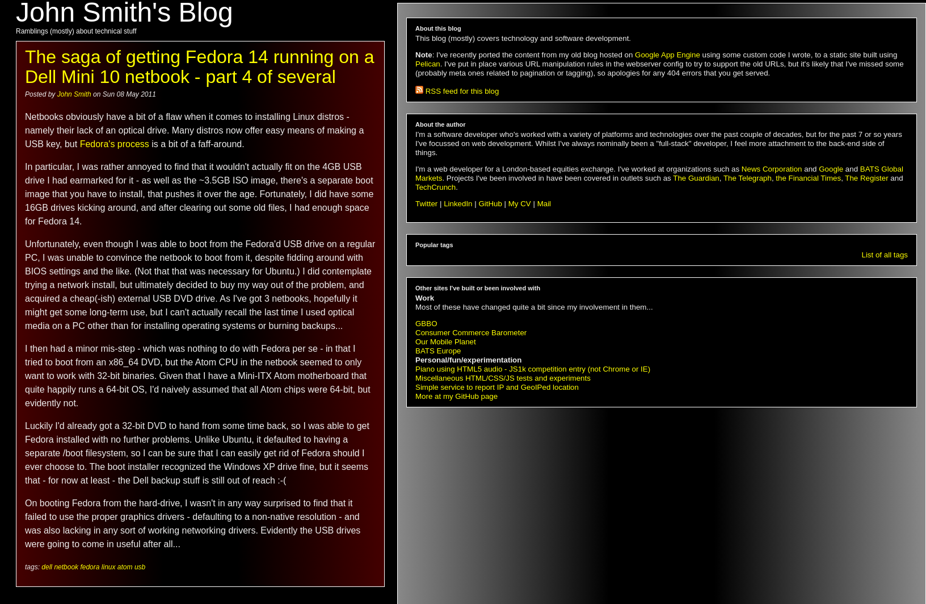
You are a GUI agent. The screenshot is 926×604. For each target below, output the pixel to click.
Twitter (426, 203)
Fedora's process (114, 144)
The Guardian (696, 178)
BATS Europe (438, 351)
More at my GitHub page (456, 396)
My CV (519, 203)
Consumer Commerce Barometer (471, 332)
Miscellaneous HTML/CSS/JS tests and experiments (503, 378)
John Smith (75, 94)
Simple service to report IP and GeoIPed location (497, 387)
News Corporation (772, 169)
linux (109, 567)
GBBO (426, 323)
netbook (66, 567)
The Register (866, 178)
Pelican (427, 64)
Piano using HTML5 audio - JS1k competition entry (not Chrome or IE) (532, 369)
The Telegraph (747, 178)
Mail (544, 203)
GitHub (490, 203)
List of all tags (885, 255)
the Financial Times (808, 178)
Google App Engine (667, 55)
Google (831, 169)
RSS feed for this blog (457, 91)
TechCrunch (435, 187)
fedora (89, 567)
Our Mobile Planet (445, 342)
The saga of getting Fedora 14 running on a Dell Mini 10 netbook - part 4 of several (199, 67)
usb (139, 567)
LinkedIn (458, 203)
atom (125, 567)
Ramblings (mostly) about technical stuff (76, 31)
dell (46, 567)
